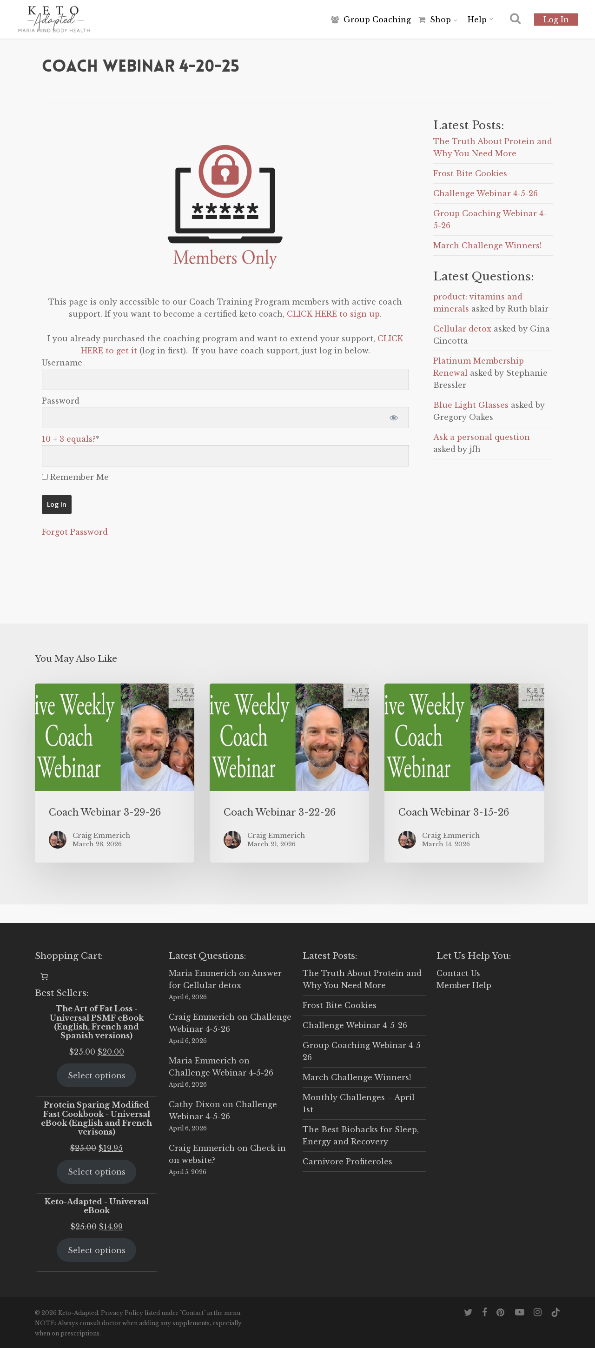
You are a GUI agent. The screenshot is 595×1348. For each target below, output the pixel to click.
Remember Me (75, 477)
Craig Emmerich (202, 1017)
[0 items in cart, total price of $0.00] (44, 976)
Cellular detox (462, 328)
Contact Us (458, 973)
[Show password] (394, 417)
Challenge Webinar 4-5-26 (485, 193)
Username (62, 362)
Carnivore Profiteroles (347, 1161)
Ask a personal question (481, 437)
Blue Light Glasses (471, 405)
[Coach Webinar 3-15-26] (464, 773)
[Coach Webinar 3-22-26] (289, 773)
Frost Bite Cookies (470, 173)
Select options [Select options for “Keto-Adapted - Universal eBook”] (97, 1250)
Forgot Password (75, 532)
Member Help (463, 985)
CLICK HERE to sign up (333, 314)
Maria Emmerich (203, 973)
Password (60, 400)
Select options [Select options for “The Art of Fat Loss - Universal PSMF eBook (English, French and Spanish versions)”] (97, 1075)
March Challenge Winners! (487, 245)
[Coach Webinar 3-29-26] (114, 773)
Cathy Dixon (194, 1104)
